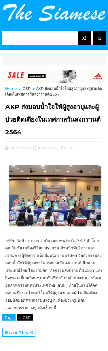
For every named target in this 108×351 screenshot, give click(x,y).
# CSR (25, 317)
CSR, (70, 148)
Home (11, 88)
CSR (26, 88)
